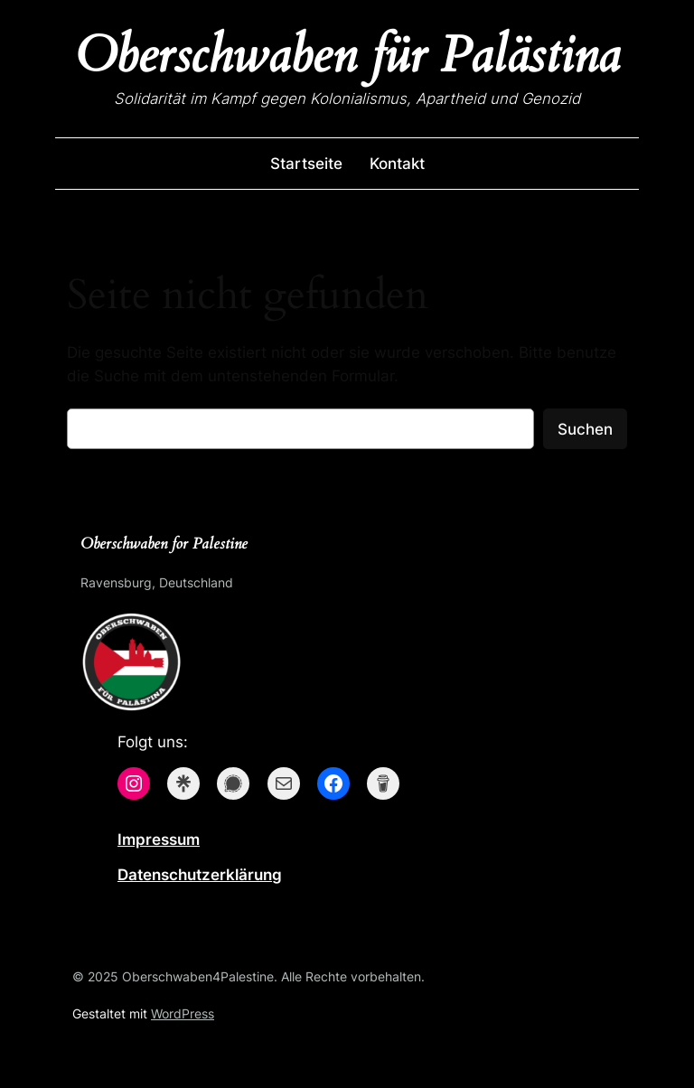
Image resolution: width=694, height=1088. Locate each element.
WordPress (182, 1013)
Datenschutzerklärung (199, 875)
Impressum (158, 839)
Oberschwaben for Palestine (164, 543)
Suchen (585, 429)
